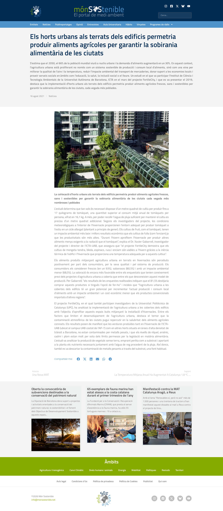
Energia (122, 470)
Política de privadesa (103, 481)
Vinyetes (141, 24)
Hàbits (129, 24)
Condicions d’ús (79, 481)
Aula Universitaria (112, 24)
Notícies (47, 24)
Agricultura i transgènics (52, 470)
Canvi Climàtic (76, 470)
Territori (179, 470)
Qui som (162, 481)
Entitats (34, 24)
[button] (78, 359)
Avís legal (61, 481)
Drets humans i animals (101, 470)
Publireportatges (63, 24)
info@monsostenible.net (43, 499)
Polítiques (151, 470)
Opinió (79, 24)
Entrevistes (93, 24)
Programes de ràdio (161, 24)
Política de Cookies (128, 481)
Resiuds (166, 470)
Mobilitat (136, 470)
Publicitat (148, 481)
